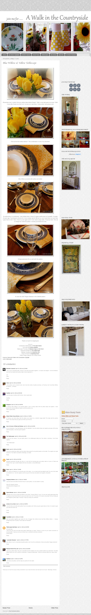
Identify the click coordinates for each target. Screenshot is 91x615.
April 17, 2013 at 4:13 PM (17, 558)
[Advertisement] (74, 67)
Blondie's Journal (10, 368)
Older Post (54, 608)
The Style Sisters (37, 345)
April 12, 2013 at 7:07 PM (22, 540)
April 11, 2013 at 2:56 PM (22, 504)
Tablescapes (45, 54)
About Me (61, 54)
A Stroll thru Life (36, 352)
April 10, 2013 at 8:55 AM (16, 393)
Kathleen (8, 558)
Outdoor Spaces (26, 54)
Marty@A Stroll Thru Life (12, 548)
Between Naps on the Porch (37, 349)
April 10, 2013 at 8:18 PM (29, 426)
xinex (7, 382)
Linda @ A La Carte (11, 504)
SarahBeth (9, 517)
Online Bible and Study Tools (70, 416)
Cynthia (8, 393)
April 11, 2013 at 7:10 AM (15, 469)
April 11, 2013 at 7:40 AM (21, 479)
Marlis (7, 449)
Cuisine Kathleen (33, 347)
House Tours (36, 54)
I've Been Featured (71, 54)
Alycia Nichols (9, 492)
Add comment (6, 566)
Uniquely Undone (10, 479)
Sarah (7, 459)
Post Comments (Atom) (14, 611)
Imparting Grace (35, 353)
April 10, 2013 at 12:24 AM (21, 368)
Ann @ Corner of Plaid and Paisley (14, 426)
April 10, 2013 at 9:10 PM (15, 449)
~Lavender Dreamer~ (11, 540)
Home (4, 54)
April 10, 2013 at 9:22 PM (15, 459)
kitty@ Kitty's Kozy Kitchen (13, 416)
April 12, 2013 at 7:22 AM (17, 517)
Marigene (8, 404)
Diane (7, 469)
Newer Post (6, 608)
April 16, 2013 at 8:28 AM (24, 548)
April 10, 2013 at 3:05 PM (17, 404)
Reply (7, 378)
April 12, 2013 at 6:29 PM (23, 527)
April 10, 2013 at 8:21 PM (20, 436)
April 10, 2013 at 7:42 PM (25, 416)
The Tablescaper (36, 350)
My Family (53, 54)
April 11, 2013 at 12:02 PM (20, 492)
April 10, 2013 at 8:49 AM (15, 382)
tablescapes (9, 359)
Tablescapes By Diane (11, 527)
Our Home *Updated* (14, 54)
